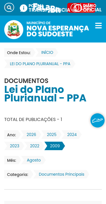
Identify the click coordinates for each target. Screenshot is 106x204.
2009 (53, 146)
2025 (50, 134)
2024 (70, 134)
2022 (33, 146)
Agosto (32, 160)
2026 (29, 134)
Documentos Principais (60, 174)
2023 (12, 146)
